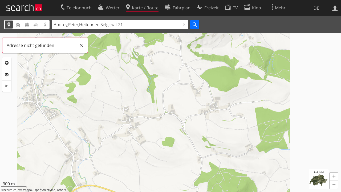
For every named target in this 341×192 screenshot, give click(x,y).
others (61, 190)
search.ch (10, 190)
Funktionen (6, 86)
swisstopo (25, 190)
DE (316, 8)
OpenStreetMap (44, 190)
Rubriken (6, 63)
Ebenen (6, 74)
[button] (334, 177)
